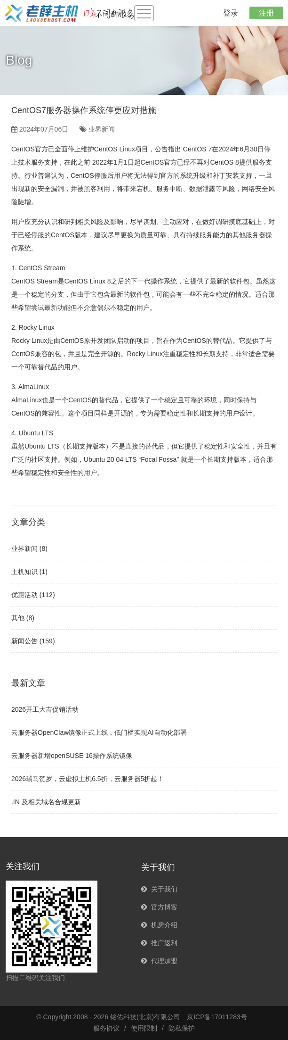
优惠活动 (24, 595)
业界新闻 (101, 129)
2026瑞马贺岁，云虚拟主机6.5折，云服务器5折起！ (87, 778)
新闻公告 (24, 641)
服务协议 (106, 1028)
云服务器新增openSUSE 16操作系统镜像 (71, 755)
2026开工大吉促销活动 (45, 709)
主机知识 (24, 571)
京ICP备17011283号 (217, 1017)
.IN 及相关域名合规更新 (46, 802)
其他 (17, 618)
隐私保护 (181, 1028)
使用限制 (144, 1028)
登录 (230, 13)
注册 (266, 13)
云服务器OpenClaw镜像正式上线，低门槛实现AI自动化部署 (99, 732)
